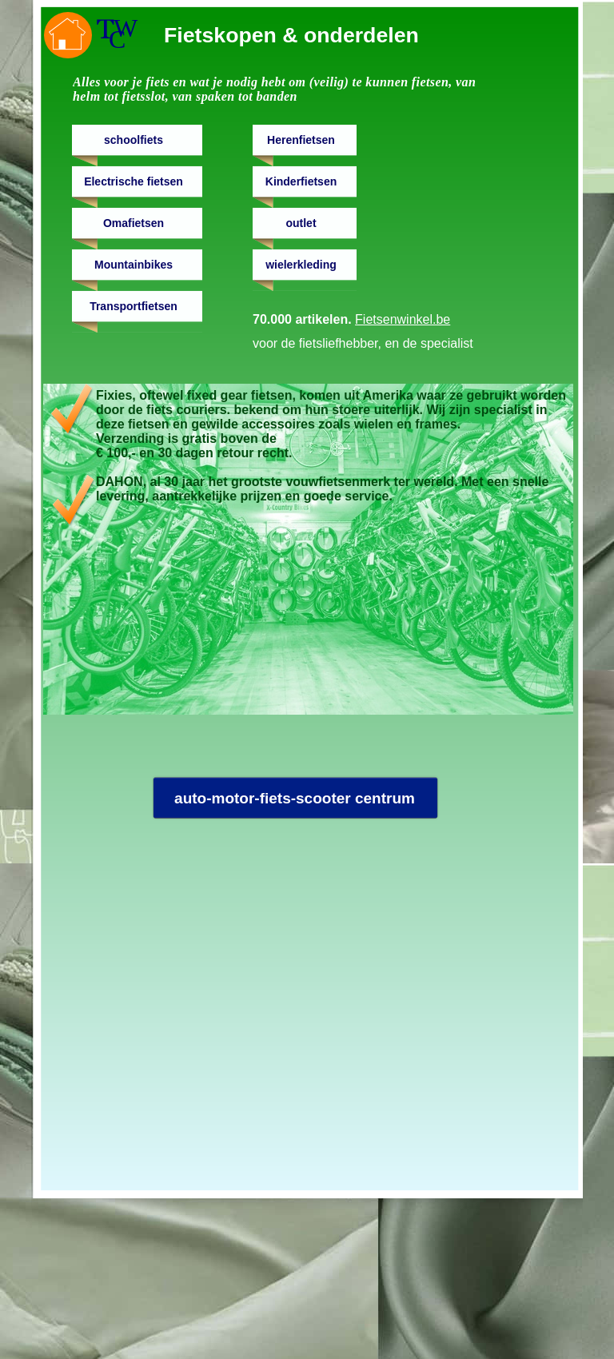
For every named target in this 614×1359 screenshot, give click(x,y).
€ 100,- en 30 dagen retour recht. (194, 453)
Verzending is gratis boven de (186, 438)
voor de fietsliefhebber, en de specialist (363, 343)
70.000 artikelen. (351, 319)
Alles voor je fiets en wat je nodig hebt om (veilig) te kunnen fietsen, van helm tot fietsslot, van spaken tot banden (274, 89)
